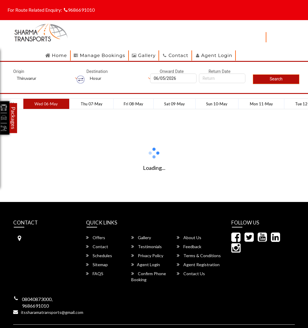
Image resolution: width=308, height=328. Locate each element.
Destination (97, 71)
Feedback (189, 246)
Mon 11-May (261, 103)
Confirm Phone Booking (148, 276)
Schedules (99, 255)
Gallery (147, 55)
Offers (95, 237)
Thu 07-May (91, 103)
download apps (243, 37)
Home (59, 55)
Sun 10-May (216, 103)
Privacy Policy (147, 255)
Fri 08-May (133, 103)
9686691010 (79, 10)
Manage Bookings (102, 55)
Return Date (219, 71)
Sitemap (97, 264)
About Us (189, 237)
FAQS (94, 273)
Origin (18, 71)
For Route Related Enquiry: (34, 10)
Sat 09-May (174, 103)
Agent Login (216, 55)
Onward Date (172, 71)
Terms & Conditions (199, 255)
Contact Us (191, 273)
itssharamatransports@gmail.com (52, 312)
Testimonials (146, 246)
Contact (178, 55)
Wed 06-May (46, 103)
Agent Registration (198, 264)
